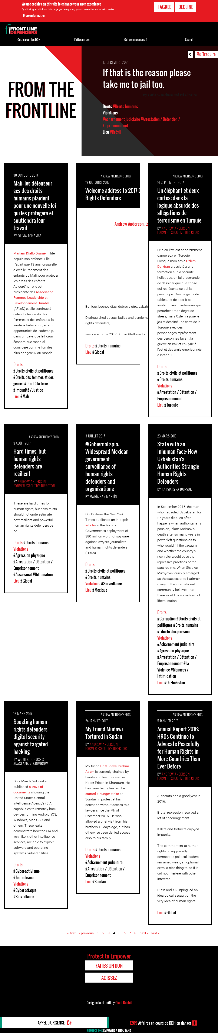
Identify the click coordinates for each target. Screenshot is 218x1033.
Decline (185, 6)
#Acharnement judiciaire (121, 119)
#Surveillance (111, 583)
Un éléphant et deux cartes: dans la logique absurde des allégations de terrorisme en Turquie (179, 205)
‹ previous (86, 933)
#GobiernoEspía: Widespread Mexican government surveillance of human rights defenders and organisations (107, 466)
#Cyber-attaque (24, 890)
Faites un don (82, 39)
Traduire (209, 54)
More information (34, 15)
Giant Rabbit (123, 1002)
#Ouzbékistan (174, 682)
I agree (164, 6)
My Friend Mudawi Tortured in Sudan (104, 732)
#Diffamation (43, 574)
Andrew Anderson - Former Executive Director (178, 230)
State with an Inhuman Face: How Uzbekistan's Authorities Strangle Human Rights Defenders (178, 462)
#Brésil (115, 132)
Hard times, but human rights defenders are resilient (29, 462)
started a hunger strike (102, 794)
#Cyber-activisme (26, 871)
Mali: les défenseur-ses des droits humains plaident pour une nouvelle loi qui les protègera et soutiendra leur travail (34, 205)
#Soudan (99, 881)
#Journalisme (23, 877)
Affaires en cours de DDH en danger (160, 1023)
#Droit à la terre (36, 383)
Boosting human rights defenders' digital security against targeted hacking (31, 736)
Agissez (109, 977)
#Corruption (166, 619)
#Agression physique (29, 555)
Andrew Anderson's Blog (116, 176)
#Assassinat (22, 574)
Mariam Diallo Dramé (29, 253)
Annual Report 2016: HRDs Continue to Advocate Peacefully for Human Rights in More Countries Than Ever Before (178, 747)
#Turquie (171, 405)
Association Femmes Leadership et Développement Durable (33, 297)
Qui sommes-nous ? (135, 39)
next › (144, 933)
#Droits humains (125, 106)
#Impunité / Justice (28, 390)
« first (71, 933)
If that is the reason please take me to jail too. (147, 78)
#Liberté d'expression (173, 631)
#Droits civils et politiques (33, 371)
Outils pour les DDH (28, 39)
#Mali (24, 396)
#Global (98, 352)
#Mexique (99, 590)
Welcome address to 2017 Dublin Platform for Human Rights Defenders (139, 194)
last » (155, 933)
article (90, 525)
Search (189, 39)
